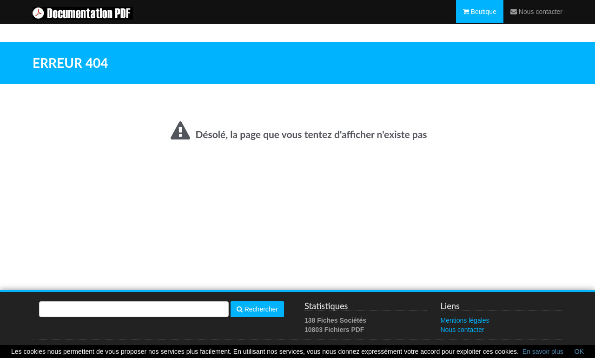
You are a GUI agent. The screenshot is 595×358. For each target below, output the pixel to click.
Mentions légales (465, 320)
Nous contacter (536, 21)
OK (579, 351)
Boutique (479, 21)
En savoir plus (542, 351)
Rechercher (257, 309)
